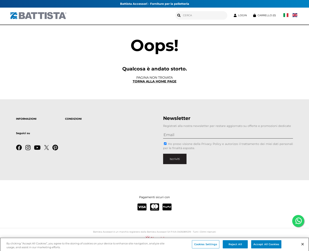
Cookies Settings (205, 245)
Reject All (235, 245)
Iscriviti (175, 159)
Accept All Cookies (266, 245)
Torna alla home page (155, 81)
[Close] (302, 245)
